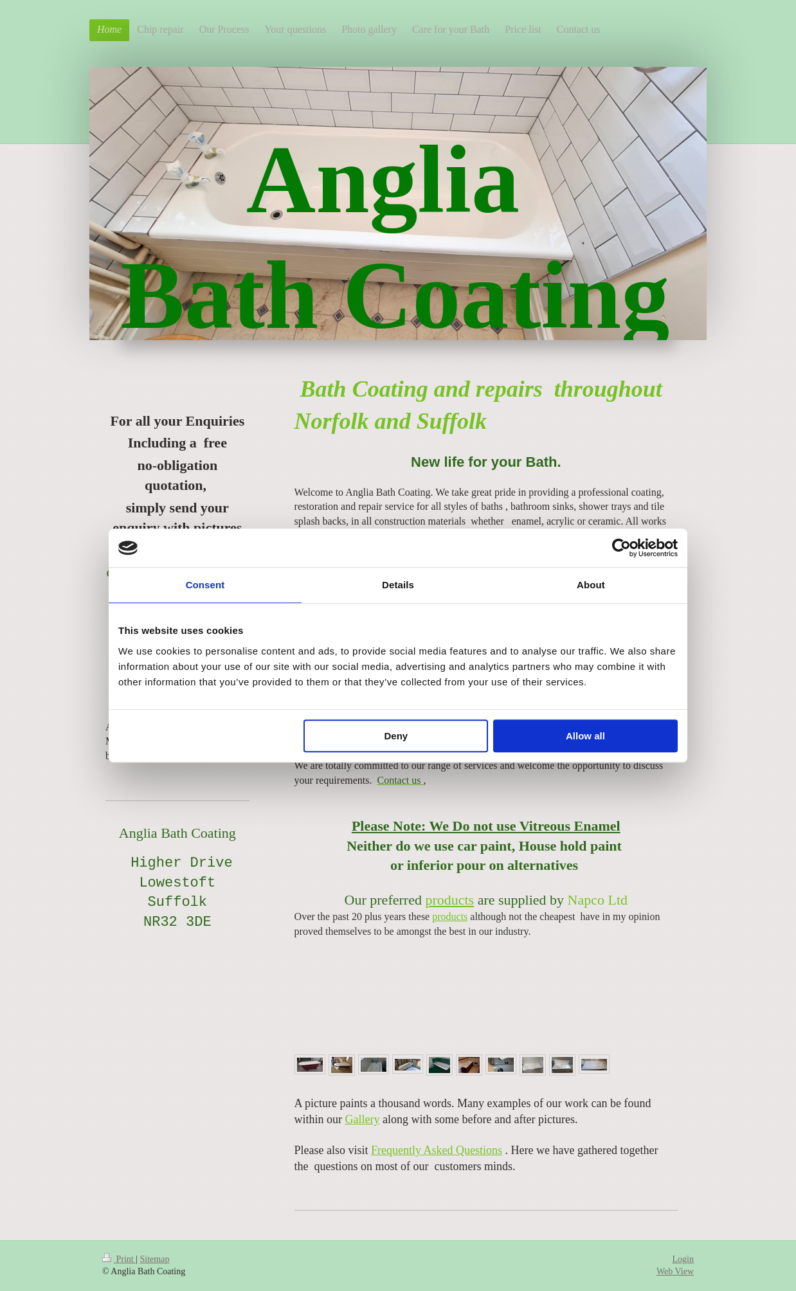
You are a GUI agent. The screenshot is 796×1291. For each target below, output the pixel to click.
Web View (675, 1271)
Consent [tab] (205, 584)
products (449, 900)
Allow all (585, 735)
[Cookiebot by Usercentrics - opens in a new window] (621, 547)
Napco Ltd (598, 900)
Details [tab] (398, 584)
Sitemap (155, 1259)
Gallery (362, 1119)
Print (119, 1259)
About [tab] (591, 584)
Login (683, 1259)
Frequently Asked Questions (436, 1150)
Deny (396, 735)
